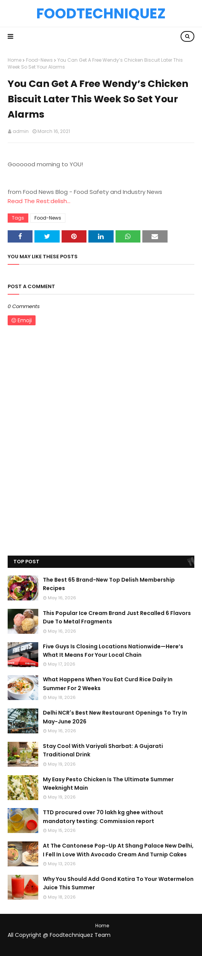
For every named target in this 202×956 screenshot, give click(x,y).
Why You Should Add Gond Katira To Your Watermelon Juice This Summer (118, 883)
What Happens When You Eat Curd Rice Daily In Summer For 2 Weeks (108, 684)
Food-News (39, 60)
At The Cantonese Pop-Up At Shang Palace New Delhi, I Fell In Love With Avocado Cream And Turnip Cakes (118, 850)
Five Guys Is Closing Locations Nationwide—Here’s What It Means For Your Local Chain (113, 651)
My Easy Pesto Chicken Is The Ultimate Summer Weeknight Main (108, 784)
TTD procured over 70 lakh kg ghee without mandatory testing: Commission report (103, 816)
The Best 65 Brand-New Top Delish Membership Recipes (109, 584)
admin (21, 131)
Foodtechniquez (101, 13)
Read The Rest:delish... (39, 201)
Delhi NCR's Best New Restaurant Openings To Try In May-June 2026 (115, 717)
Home (14, 60)
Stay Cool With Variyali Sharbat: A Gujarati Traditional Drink (103, 750)
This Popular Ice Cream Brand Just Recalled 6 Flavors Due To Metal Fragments (117, 617)
